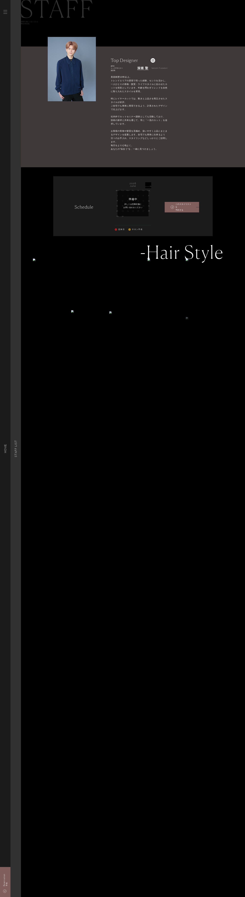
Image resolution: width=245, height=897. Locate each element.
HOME (5, 448)
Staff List (15, 448)
